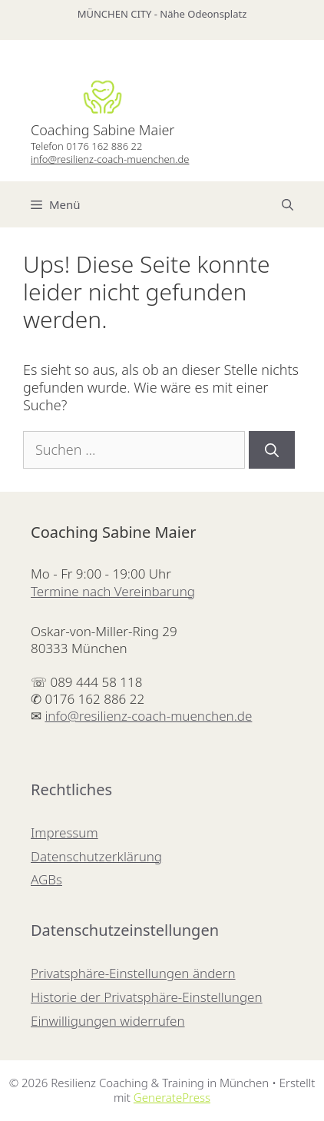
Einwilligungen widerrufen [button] (108, 1021)
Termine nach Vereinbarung (113, 591)
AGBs (46, 879)
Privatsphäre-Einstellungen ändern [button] (133, 973)
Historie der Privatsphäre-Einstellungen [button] (147, 997)
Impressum (64, 832)
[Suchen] (272, 450)
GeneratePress (172, 1097)
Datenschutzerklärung (96, 856)
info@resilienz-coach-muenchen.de (110, 159)
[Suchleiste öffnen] (287, 204)
